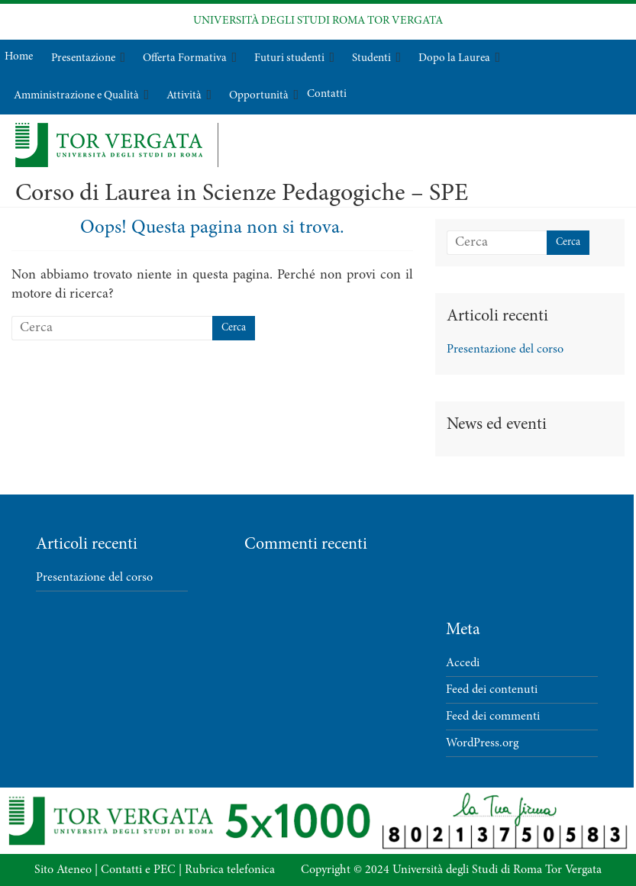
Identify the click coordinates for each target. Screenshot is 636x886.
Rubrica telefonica (230, 870)
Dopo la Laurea (454, 58)
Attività (184, 95)
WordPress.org (482, 743)
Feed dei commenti (493, 716)
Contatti (327, 94)
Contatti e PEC (138, 870)
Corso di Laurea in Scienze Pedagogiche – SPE (241, 194)
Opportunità (259, 95)
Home (19, 57)
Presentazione (83, 58)
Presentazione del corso (505, 349)
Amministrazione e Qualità (76, 95)
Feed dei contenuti (492, 690)
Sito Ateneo (63, 870)
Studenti (371, 58)
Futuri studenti (289, 58)
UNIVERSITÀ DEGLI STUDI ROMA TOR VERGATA (318, 21)
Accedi (462, 663)
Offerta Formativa (185, 58)
